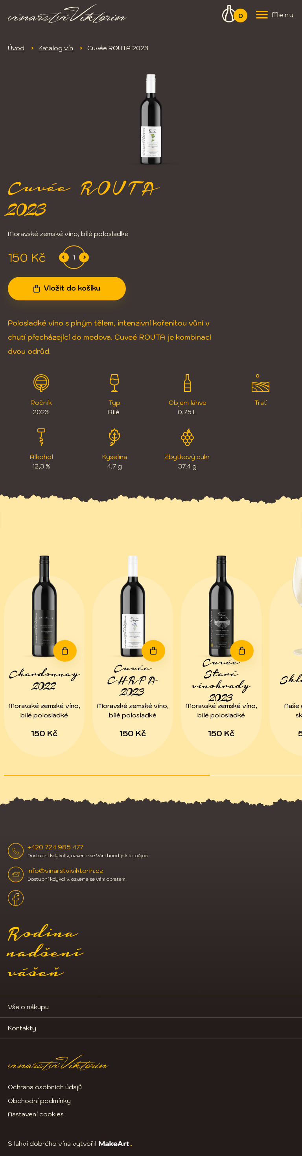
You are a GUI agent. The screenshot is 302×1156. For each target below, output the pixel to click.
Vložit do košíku (72, 288)
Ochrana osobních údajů (45, 1087)
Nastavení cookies (36, 1114)
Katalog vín (56, 48)
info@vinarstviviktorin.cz (65, 870)
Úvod (16, 48)
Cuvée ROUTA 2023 (117, 48)
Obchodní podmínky (39, 1101)
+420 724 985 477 (55, 847)
